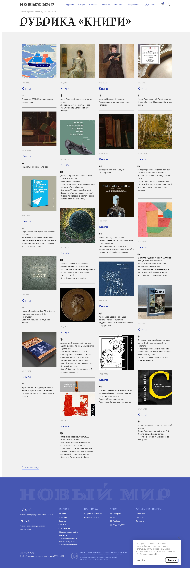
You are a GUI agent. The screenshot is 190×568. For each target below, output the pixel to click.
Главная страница (27, 12)
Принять (172, 560)
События (62, 524)
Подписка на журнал (93, 513)
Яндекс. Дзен (119, 524)
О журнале (69, 4)
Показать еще (30, 467)
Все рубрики (133, 4)
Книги (26, 88)
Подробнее (141, 560)
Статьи (39, 12)
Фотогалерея (64, 528)
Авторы (81, 4)
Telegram (117, 513)
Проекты (62, 521)
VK (114, 517)
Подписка (119, 4)
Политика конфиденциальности (67, 537)
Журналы (93, 4)
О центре (140, 517)
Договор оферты (91, 517)
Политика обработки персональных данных (68, 543)
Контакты (140, 521)
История (62, 513)
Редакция (105, 4)
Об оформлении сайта (68, 532)
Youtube (116, 521)
